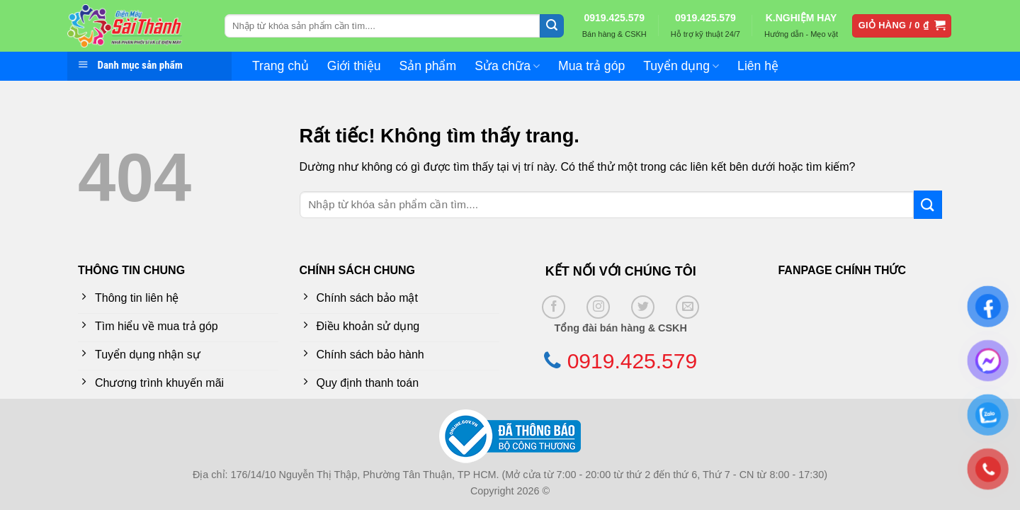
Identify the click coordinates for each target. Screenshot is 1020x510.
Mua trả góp (591, 66)
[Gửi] (552, 26)
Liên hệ (757, 66)
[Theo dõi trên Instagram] (598, 307)
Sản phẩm (428, 66)
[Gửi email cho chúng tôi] (687, 307)
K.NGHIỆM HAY (801, 17)
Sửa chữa (507, 66)
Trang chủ (280, 66)
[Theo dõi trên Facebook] (553, 307)
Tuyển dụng (681, 66)
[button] (902, 26)
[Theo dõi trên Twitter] (642, 307)
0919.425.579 (614, 17)
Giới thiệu (354, 66)
